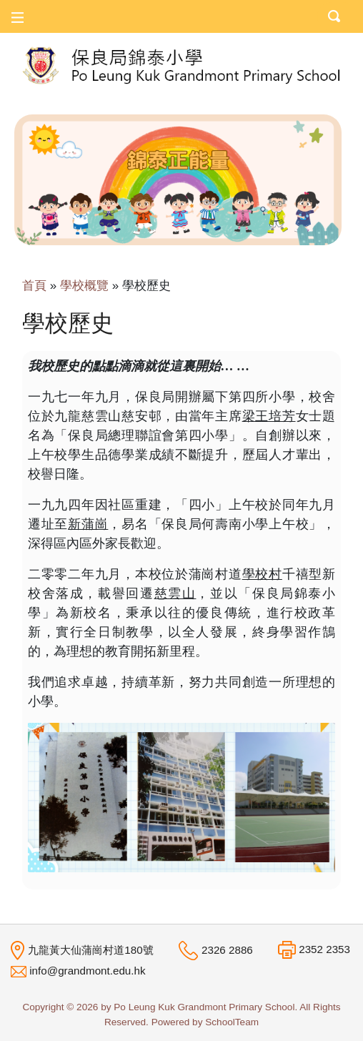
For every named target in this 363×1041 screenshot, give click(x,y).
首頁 (34, 285)
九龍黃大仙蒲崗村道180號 (90, 949)
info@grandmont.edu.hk (87, 970)
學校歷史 (146, 285)
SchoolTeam (232, 1022)
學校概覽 (84, 285)
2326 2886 (227, 950)
